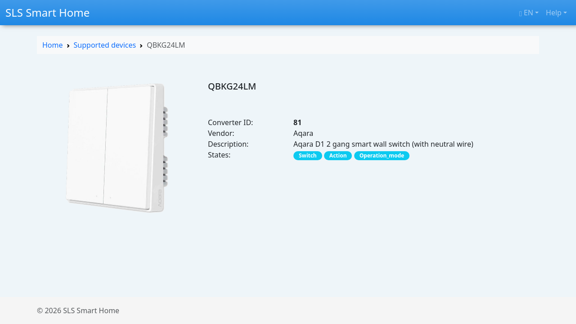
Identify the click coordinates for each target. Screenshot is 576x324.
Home (52, 45)
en (526, 12)
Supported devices (105, 45)
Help (554, 13)
